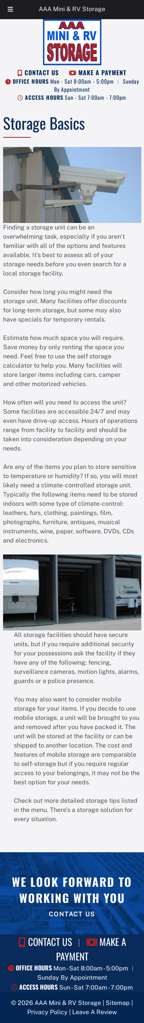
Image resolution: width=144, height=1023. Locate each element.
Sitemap (118, 1002)
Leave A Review (94, 1012)
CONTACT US (42, 72)
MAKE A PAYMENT (102, 72)
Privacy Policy (47, 1012)
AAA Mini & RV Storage (72, 9)
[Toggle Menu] (10, 9)
